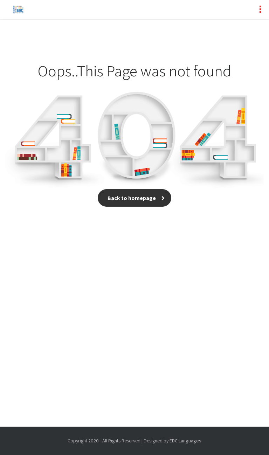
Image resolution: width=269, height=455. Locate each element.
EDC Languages (185, 440)
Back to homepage (134, 198)
